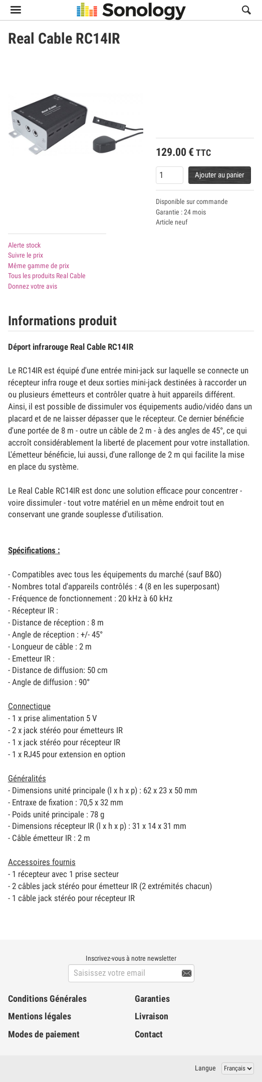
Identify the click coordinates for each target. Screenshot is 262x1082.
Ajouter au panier (219, 174)
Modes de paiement (44, 1034)
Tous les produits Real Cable (47, 276)
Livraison (151, 1016)
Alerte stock (24, 245)
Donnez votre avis (32, 286)
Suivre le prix (25, 255)
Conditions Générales (47, 999)
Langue (205, 1068)
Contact (149, 1034)
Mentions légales (39, 1016)
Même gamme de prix (38, 266)
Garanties (152, 999)
